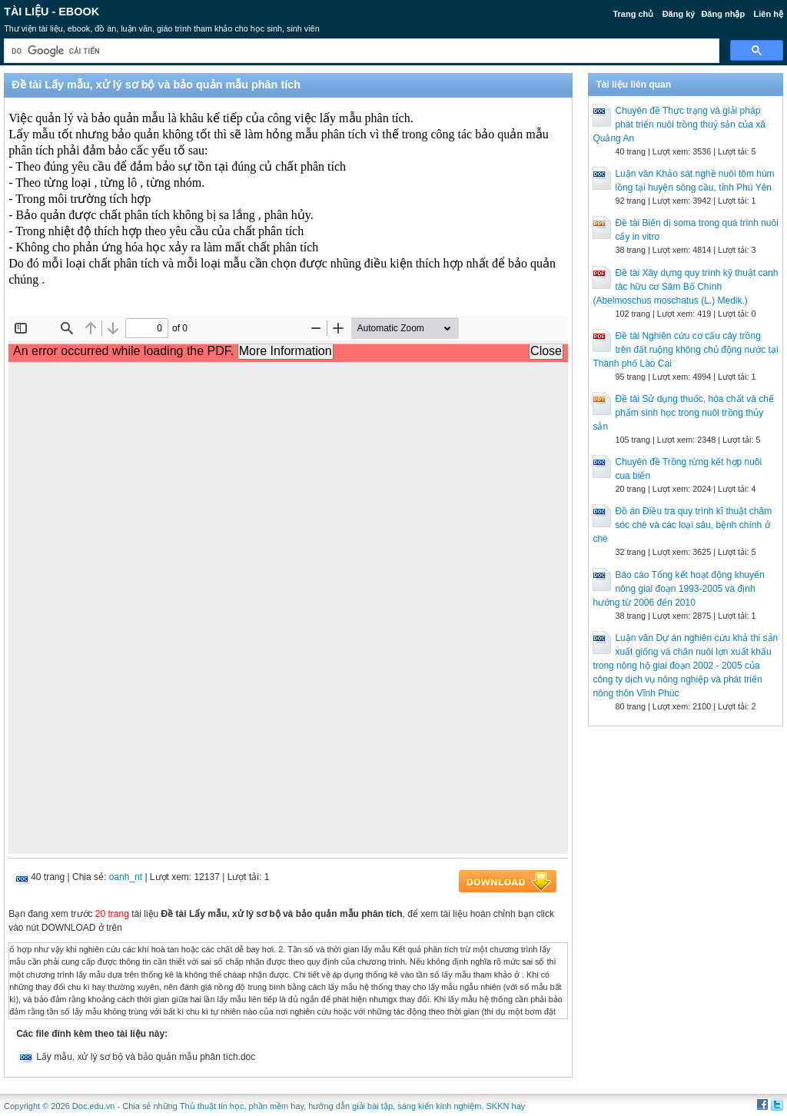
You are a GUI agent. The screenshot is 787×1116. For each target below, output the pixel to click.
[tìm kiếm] (360, 51)
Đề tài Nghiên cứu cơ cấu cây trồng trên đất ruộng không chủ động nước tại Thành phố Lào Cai (685, 349)
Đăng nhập (723, 13)
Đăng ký (679, 13)
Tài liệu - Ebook (51, 11)
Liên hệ (767, 13)
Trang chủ (633, 13)
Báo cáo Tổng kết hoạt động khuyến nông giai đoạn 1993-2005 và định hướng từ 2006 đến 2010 (678, 589)
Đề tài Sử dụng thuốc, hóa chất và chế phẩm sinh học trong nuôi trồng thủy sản (683, 413)
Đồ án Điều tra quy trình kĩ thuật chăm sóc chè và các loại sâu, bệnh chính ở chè (682, 525)
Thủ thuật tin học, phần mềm (234, 1106)
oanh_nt (125, 877)
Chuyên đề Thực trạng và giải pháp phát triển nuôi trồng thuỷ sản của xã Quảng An (679, 124)
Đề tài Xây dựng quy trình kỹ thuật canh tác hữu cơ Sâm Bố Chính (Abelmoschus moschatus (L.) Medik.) (685, 286)
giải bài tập (372, 1106)
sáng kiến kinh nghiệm (439, 1106)
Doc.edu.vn (93, 1106)
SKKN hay (506, 1106)
